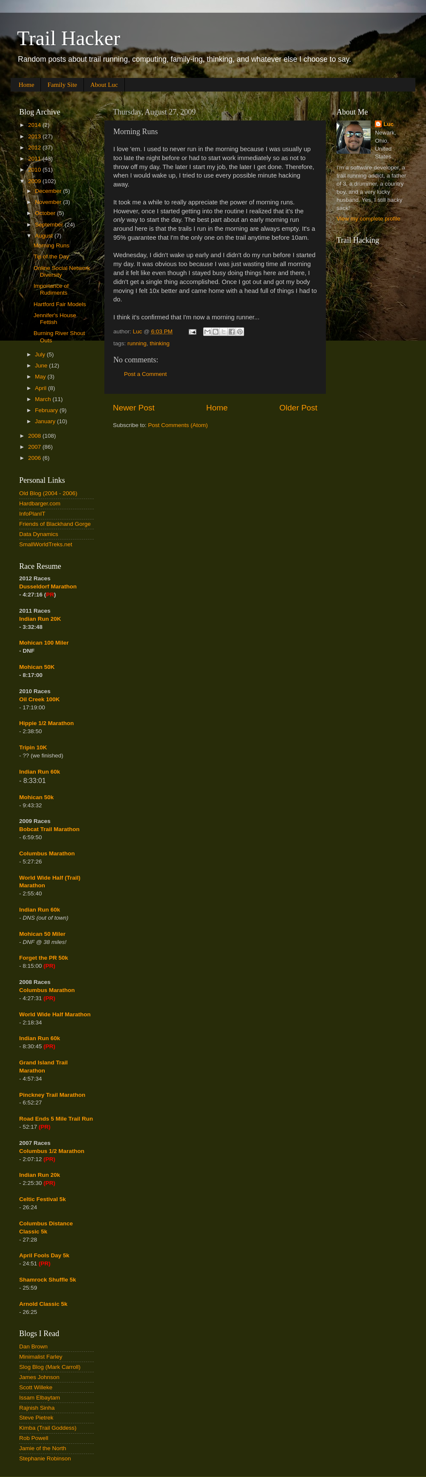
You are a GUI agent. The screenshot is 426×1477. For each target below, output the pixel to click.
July (41, 354)
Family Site (62, 84)
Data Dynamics (38, 534)
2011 (35, 158)
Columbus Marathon (47, 853)
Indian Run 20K (40, 619)
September (50, 224)
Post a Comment (145, 374)
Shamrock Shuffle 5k (47, 1279)
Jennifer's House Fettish (55, 318)
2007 (35, 447)
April (41, 388)
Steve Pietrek (36, 1417)
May (41, 376)
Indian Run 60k (39, 909)
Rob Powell (33, 1438)
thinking (160, 343)
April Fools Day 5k (44, 1255)
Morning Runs (51, 245)
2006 (35, 458)
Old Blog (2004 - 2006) (48, 493)
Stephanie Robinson (45, 1458)
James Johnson (39, 1377)
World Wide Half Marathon (55, 1014)
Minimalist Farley (40, 1357)
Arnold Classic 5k (43, 1304)
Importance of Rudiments (51, 289)
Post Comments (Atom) (178, 425)
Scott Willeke (35, 1387)
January (46, 421)
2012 (35, 147)
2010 (35, 169)
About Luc (104, 84)
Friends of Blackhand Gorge (55, 524)
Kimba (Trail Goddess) (48, 1428)
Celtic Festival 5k (42, 1199)
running (137, 343)
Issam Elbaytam (39, 1397)
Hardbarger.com (39, 503)
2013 (35, 136)
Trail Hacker (68, 38)
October (46, 213)
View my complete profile (368, 218)
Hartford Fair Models (60, 304)
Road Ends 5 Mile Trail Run (56, 1119)
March (43, 399)
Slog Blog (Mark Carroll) (50, 1367)
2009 (35, 181)
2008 (35, 436)
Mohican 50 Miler (42, 934)
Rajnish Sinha (37, 1408)
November (49, 202)
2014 (35, 125)
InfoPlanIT (32, 513)
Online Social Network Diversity (62, 271)
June (42, 365)
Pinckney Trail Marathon (52, 1095)
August (45, 235)
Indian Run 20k (39, 1175)
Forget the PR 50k (43, 958)
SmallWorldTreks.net (45, 544)
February (47, 410)
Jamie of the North (42, 1448)
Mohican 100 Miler (44, 643)
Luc (388, 124)
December (49, 191)
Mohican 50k (36, 797)
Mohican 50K (37, 667)
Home (27, 84)
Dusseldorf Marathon (48, 586)
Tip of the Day (51, 256)
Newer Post (134, 407)
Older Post (298, 407)
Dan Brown (33, 1346)
